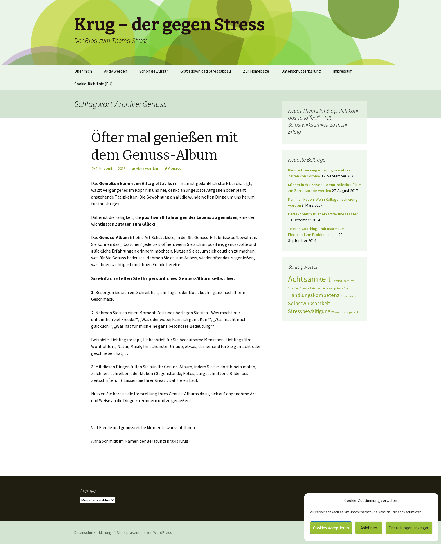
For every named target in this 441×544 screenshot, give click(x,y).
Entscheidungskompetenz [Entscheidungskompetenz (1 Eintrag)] (326, 288)
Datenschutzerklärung (301, 71)
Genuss (174, 168)
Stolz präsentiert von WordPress (144, 532)
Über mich (83, 71)
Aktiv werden (115, 71)
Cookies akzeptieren (331, 527)
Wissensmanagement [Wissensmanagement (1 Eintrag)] (344, 312)
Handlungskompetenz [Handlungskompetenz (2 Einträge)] (313, 295)
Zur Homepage (256, 71)
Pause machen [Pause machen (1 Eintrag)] (349, 296)
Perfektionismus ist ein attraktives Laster (323, 214)
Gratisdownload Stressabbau (205, 71)
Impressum (342, 71)
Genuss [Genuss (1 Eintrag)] (348, 288)
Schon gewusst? (153, 71)
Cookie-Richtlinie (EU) (93, 83)
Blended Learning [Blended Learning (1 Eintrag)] (343, 281)
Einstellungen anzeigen (408, 527)
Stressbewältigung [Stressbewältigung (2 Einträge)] (309, 311)
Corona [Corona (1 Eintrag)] (304, 288)
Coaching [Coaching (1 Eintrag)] (293, 288)
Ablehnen (369, 527)
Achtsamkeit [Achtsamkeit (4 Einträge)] (309, 279)
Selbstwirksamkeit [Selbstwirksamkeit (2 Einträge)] (309, 303)
